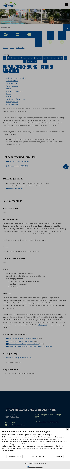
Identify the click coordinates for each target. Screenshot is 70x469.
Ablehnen (58, 456)
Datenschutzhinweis (39, 463)
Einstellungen (38, 456)
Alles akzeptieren (15, 456)
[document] (35, 442)
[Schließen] (67, 429)
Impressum (28, 463)
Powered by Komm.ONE (35, 467)
